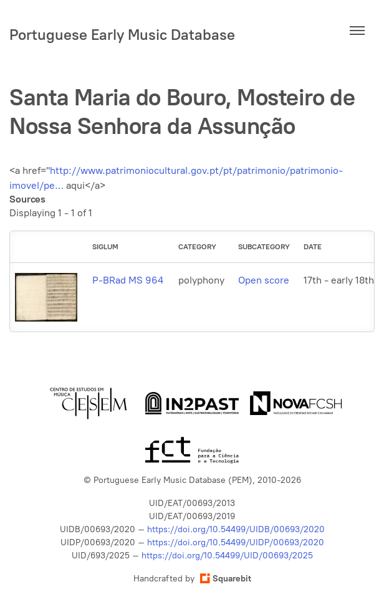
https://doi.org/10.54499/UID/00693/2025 (227, 555)
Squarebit (225, 578)
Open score (263, 280)
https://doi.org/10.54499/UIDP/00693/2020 (235, 542)
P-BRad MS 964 (127, 280)
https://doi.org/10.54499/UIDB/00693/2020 (236, 529)
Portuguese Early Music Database (122, 35)
